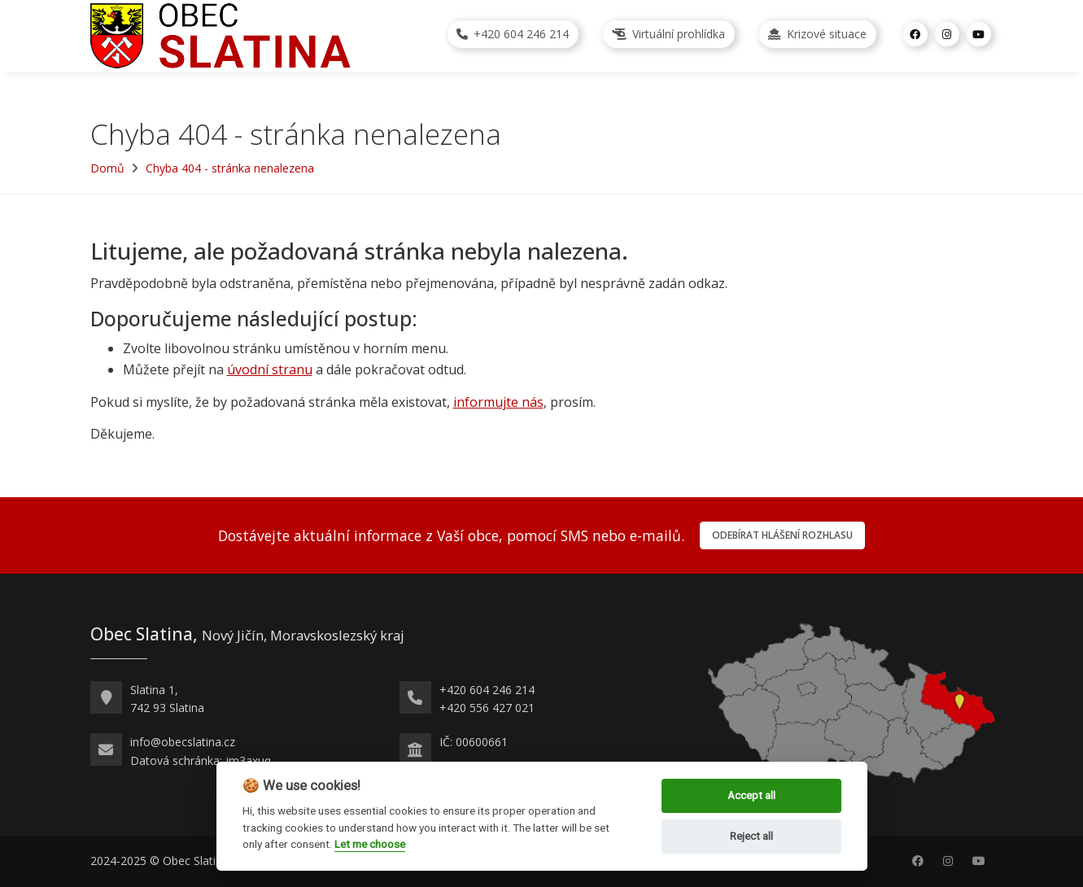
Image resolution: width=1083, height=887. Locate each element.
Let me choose (369, 843)
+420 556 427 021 (487, 707)
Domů (107, 168)
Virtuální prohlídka (668, 34)
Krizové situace (817, 34)
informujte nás (498, 402)
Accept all (751, 795)
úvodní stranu (269, 369)
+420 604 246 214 (512, 34)
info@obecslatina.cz (182, 741)
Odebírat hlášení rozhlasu (782, 535)
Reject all (751, 836)
